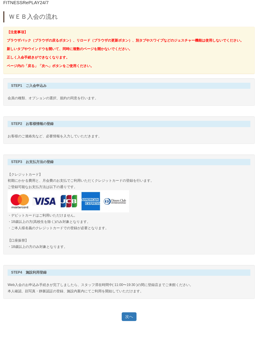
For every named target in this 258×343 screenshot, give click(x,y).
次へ (129, 316)
